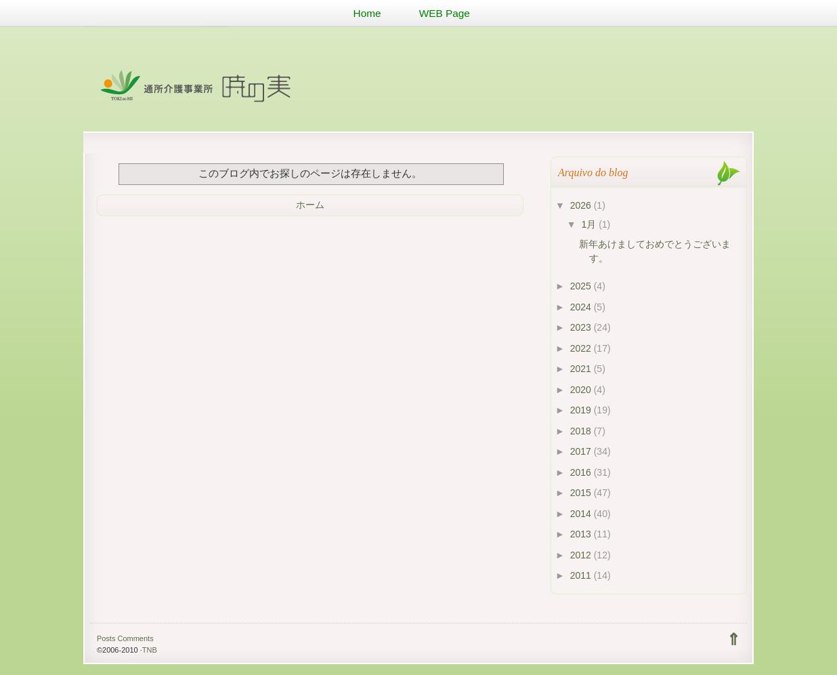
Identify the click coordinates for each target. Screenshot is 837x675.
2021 (582, 368)
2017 (582, 451)
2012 (582, 555)
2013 (582, 534)
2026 (582, 205)
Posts (106, 638)
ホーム (310, 204)
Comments (135, 638)
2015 (582, 492)
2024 (582, 307)
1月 (590, 224)
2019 (582, 410)
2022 (582, 348)
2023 (582, 327)
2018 (582, 431)
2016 (582, 472)
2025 (582, 286)
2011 (582, 575)
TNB (149, 650)
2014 (582, 513)
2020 (582, 389)
